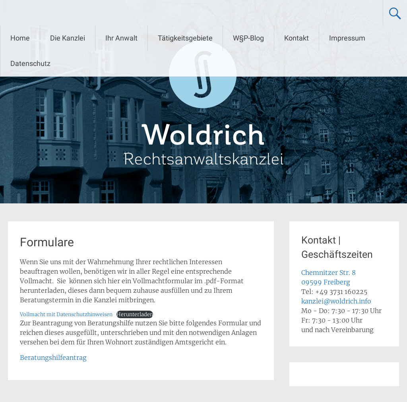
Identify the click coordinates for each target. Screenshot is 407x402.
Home (20, 38)
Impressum (347, 38)
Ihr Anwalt (121, 38)
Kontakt (296, 38)
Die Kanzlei (67, 38)
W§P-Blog (248, 38)
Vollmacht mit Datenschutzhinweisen (66, 314)
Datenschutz (30, 63)
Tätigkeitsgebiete (185, 38)
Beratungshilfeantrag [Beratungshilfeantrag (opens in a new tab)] (53, 357)
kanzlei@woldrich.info (336, 301)
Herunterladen (134, 314)
